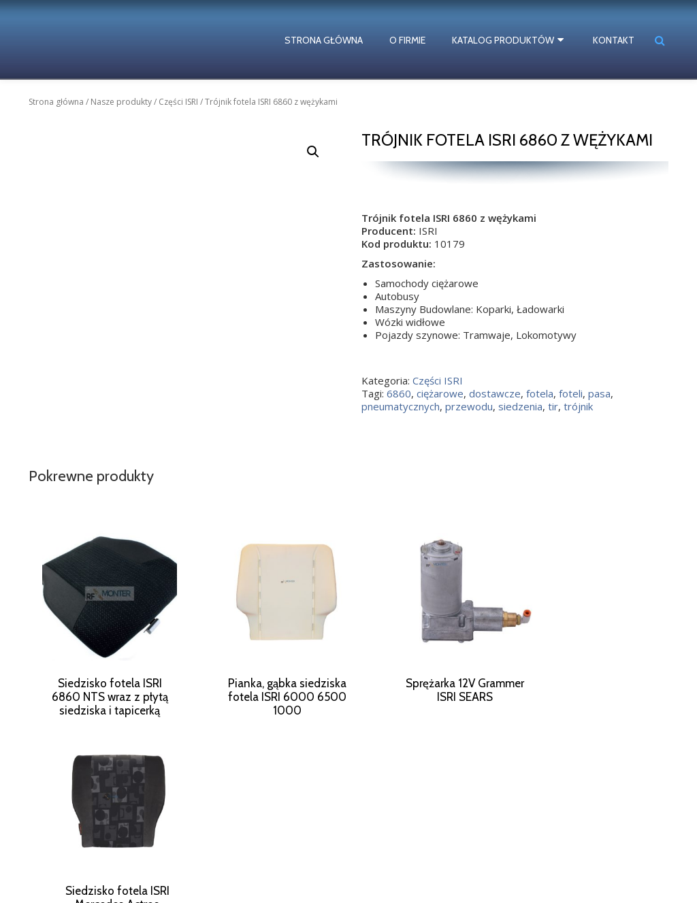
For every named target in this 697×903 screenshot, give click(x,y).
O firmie (410, 40)
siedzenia (520, 406)
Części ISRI (178, 102)
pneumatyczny (134, 835)
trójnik (578, 406)
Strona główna (326, 40)
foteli (571, 393)
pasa (599, 393)
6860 (399, 393)
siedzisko (60, 858)
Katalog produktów (506, 40)
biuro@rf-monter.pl (438, 855)
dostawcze (495, 393)
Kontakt (613, 40)
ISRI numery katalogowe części (103, 870)
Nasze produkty (121, 102)
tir (553, 406)
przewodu (469, 406)
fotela (539, 393)
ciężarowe (440, 393)
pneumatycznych (400, 406)
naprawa (82, 835)
